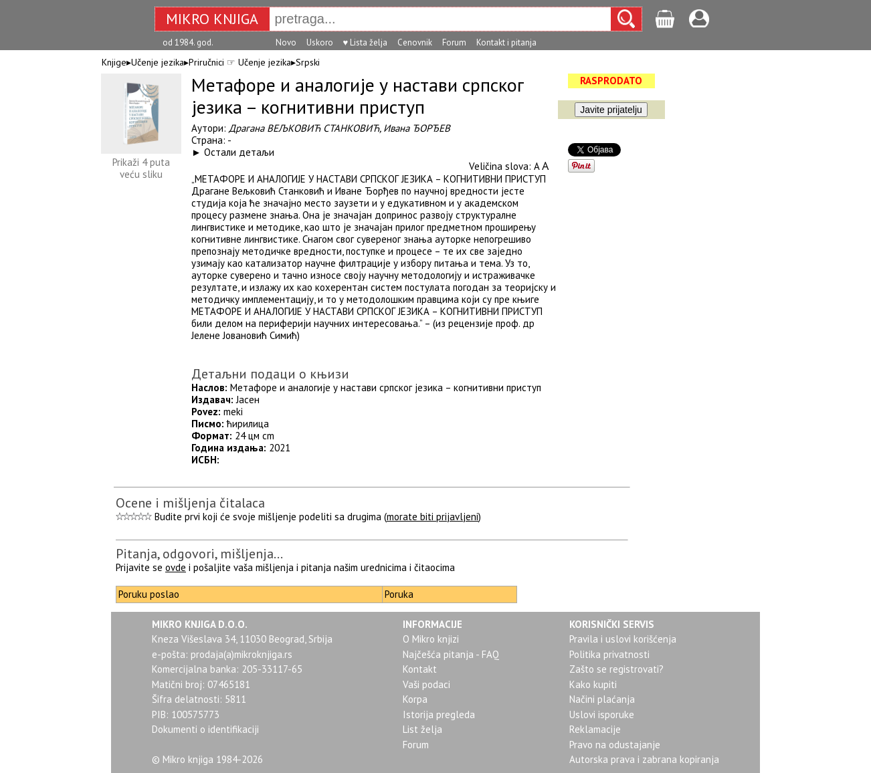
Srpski (308, 62)
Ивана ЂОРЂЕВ (416, 128)
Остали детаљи (239, 152)
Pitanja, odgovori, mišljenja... (199, 553)
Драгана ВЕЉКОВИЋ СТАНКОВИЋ (304, 128)
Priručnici (206, 62)
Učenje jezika (157, 62)
